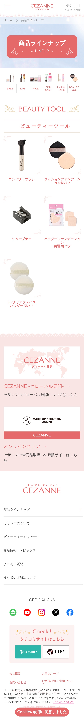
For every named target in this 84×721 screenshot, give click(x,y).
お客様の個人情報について (57, 682)
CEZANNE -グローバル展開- (34, 386)
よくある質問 (13, 564)
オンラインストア (22, 446)
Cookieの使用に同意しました (42, 712)
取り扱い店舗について (20, 577)
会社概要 (15, 673)
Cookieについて (63, 702)
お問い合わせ (18, 682)
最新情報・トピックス (20, 550)
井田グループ (50, 673)
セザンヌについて (17, 523)
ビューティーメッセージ (21, 537)
